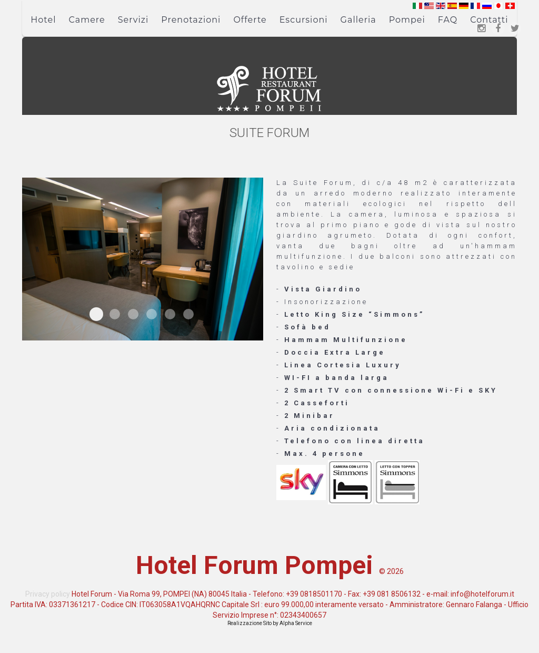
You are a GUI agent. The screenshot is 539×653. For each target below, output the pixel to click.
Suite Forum (96, 314)
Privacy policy (47, 594)
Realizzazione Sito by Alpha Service (269, 623)
